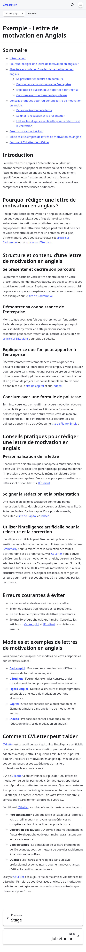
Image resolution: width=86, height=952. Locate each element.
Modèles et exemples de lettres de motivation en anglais (45, 137)
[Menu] (80, 5)
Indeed (57, 386)
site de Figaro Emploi (64, 423)
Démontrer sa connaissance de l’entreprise (43, 84)
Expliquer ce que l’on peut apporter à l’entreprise (47, 90)
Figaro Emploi (19, 689)
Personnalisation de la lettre (34, 110)
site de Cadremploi (41, 296)
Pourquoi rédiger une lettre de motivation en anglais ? (44, 64)
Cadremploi (31, 624)
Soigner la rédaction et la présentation (40, 116)
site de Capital (35, 386)
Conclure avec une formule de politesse (41, 95)
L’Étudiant (16, 678)
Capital (14, 704)
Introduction (18, 58)
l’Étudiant (44, 483)
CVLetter (56, 554)
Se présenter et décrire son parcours (39, 79)
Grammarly (10, 549)
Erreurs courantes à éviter (26, 131)
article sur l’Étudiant (38, 242)
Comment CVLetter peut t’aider (29, 142)
